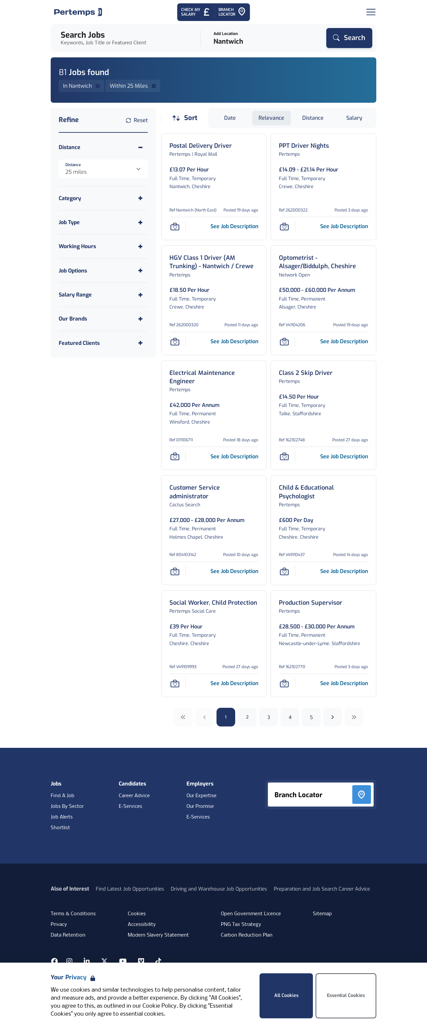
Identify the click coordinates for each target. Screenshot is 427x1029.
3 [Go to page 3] (268, 717)
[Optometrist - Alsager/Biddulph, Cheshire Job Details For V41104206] (323, 262)
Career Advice (134, 796)
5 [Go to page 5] (311, 717)
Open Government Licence (251, 914)
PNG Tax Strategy (241, 924)
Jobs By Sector (67, 806)
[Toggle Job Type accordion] (103, 222)
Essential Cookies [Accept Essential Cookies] (346, 995)
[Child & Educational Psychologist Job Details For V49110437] (323, 492)
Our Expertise (201, 796)
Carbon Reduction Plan (247, 935)
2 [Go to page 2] (247, 717)
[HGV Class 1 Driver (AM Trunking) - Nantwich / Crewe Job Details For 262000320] (214, 262)
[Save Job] (175, 226)
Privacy (59, 924)
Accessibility (142, 924)
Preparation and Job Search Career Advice (322, 889)
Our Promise (200, 806)
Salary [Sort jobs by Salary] (354, 117)
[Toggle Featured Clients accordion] (103, 343)
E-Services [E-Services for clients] (198, 817)
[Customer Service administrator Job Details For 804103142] (214, 492)
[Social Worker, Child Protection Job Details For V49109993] (213, 603)
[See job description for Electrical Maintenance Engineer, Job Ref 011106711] (234, 456)
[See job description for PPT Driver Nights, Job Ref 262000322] (344, 226)
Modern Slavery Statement (158, 935)
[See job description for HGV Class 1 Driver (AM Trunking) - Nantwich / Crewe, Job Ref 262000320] (234, 341)
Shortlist (60, 828)
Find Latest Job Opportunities (130, 889)
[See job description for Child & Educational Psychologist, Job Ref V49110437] (344, 571)
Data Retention (68, 935)
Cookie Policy (159, 1006)
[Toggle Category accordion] (103, 198)
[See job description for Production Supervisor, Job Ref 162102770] (344, 683)
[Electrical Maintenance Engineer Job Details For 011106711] (214, 377)
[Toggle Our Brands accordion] (103, 319)
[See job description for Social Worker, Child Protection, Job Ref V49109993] (234, 683)
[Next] (332, 717)
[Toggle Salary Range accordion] (103, 295)
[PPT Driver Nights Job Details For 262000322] (304, 146)
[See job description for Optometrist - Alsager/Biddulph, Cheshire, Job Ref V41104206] (344, 341)
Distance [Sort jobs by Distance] (313, 117)
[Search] (349, 38)
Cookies (137, 914)
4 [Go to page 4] (290, 717)
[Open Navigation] (371, 12)
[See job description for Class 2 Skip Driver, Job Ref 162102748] (344, 456)
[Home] (78, 12)
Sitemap (322, 914)
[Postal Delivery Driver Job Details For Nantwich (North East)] (200, 146)
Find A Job (62, 796)
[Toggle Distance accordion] (103, 147)
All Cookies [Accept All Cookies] (286, 995)
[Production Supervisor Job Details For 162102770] (310, 603)
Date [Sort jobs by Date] (230, 117)
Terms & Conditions (73, 914)
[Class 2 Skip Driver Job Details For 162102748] (306, 373)
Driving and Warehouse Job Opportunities (219, 889)
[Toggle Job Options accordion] (103, 271)
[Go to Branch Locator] (232, 12)
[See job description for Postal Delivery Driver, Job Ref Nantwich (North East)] (234, 226)
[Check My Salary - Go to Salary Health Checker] (195, 12)
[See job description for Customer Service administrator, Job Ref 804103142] (234, 571)
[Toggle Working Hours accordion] (103, 246)
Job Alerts (62, 817)
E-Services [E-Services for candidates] (130, 806)
